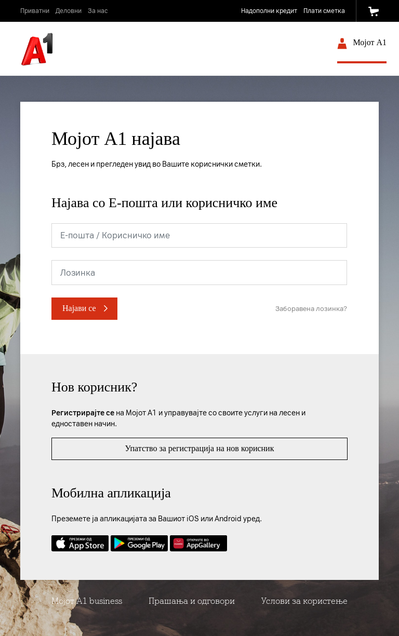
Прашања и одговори (192, 601)
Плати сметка (324, 11)
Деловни (69, 11)
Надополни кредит (269, 11)
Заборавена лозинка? (311, 309)
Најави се (79, 308)
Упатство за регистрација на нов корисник (199, 448)
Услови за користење (304, 601)
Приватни (34, 11)
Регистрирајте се (82, 413)
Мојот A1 (362, 44)
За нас (98, 11)
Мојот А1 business (86, 601)
